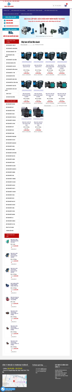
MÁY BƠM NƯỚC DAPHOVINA (10, 152)
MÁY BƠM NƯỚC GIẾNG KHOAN (11, 69)
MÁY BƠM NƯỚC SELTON (10, 224)
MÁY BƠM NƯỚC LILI (9, 217)
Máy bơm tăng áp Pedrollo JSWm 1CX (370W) (15, 298)
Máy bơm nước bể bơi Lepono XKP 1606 (62, 95)
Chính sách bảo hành (58, 371)
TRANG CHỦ (6, 10)
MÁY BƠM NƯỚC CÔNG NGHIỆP (34, 10)
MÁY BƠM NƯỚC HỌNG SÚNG (11, 79)
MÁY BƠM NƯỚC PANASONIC (10, 136)
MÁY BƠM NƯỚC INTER (9, 198)
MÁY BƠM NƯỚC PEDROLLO (10, 117)
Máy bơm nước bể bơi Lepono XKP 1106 (50, 95)
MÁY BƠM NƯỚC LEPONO (10, 123)
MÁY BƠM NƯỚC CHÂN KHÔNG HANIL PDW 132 (15, 285)
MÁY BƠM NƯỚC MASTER (10, 201)
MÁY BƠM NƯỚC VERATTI (10, 188)
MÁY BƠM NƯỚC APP (9, 107)
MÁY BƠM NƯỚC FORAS (10, 195)
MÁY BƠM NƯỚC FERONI (10, 211)
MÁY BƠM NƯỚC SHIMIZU (10, 221)
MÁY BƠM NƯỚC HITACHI (10, 139)
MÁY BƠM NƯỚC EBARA (10, 113)
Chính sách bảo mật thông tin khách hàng (61, 376)
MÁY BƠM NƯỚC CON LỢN (10, 66)
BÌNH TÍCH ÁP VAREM (9, 227)
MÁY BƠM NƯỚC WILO (9, 130)
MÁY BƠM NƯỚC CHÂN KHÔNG (11, 48)
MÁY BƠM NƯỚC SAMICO (10, 149)
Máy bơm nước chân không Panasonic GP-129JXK (14, 255)
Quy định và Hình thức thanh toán (61, 370)
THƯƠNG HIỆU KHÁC (9, 230)
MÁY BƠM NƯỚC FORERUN (10, 120)
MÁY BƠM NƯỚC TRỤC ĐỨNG (18, 10)
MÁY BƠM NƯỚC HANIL (9, 133)
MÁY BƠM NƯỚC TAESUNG (10, 182)
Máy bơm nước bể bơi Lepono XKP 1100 (26, 124)
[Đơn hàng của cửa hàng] (27, 44)
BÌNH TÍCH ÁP (8, 93)
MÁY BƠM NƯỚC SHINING (10, 172)
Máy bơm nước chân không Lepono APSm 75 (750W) (15, 343)
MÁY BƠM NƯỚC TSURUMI (10, 191)
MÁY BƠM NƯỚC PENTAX (10, 110)
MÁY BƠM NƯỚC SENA (9, 175)
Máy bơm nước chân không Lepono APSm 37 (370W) (15, 327)
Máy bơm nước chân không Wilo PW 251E (14, 241)
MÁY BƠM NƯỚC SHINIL (9, 208)
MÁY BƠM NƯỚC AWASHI (10, 185)
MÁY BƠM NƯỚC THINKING (10, 178)
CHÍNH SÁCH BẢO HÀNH (26, 13)
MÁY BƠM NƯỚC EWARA (10, 162)
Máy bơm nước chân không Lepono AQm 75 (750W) (14, 312)
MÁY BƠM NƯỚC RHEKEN (10, 104)
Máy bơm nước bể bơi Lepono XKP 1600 (38, 124)
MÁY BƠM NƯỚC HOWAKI (10, 204)
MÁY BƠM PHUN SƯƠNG (10, 97)
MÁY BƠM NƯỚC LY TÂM (10, 72)
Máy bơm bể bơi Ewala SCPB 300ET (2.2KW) (38, 95)
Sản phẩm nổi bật (11, 235)
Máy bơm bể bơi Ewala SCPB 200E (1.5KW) (62, 67)
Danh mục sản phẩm (11, 41)
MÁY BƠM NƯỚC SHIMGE (10, 159)
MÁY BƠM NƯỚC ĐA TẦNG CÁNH (11, 82)
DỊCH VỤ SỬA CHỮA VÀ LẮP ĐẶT (11, 13)
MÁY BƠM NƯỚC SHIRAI (10, 146)
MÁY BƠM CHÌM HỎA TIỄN (10, 63)
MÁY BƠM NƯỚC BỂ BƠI (10, 76)
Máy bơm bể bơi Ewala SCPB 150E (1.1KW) (50, 67)
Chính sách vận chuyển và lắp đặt (61, 373)
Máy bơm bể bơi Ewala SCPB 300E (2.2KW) (26, 95)
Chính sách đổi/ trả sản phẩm (60, 374)
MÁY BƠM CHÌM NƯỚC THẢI (50, 10)
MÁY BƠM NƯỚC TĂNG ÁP (10, 45)
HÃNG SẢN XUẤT (11, 101)
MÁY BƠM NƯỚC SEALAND (10, 165)
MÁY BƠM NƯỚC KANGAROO (10, 143)
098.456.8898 (10, 389)
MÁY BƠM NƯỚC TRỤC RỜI (10, 85)
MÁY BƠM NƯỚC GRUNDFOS (10, 169)
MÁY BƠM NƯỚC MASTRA (10, 156)
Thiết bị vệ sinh (57, 378)
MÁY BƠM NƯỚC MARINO (10, 214)
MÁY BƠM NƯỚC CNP (9, 126)
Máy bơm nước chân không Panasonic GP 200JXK (14, 270)
